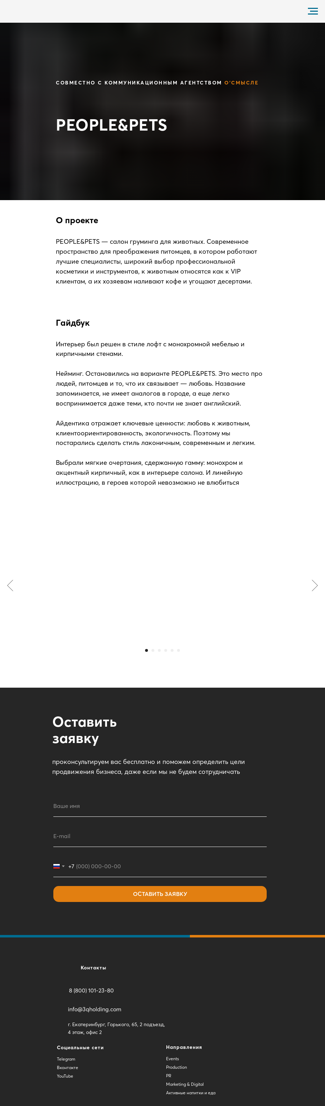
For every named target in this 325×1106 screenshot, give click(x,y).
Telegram (66, 1059)
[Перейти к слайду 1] (146, 650)
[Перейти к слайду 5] (172, 650)
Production (176, 1067)
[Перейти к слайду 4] (165, 650)
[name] (160, 806)
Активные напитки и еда (190, 1092)
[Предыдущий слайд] (10, 585)
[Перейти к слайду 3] (159, 650)
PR (168, 1075)
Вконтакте (67, 1067)
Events (172, 1058)
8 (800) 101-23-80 (91, 990)
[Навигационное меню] (313, 11)
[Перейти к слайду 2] (152, 650)
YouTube (65, 1076)
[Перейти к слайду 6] (178, 650)
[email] (160, 836)
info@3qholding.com (94, 1009)
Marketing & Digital (185, 1084)
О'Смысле (241, 82)
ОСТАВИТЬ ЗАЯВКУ (160, 893)
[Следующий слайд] (315, 585)
